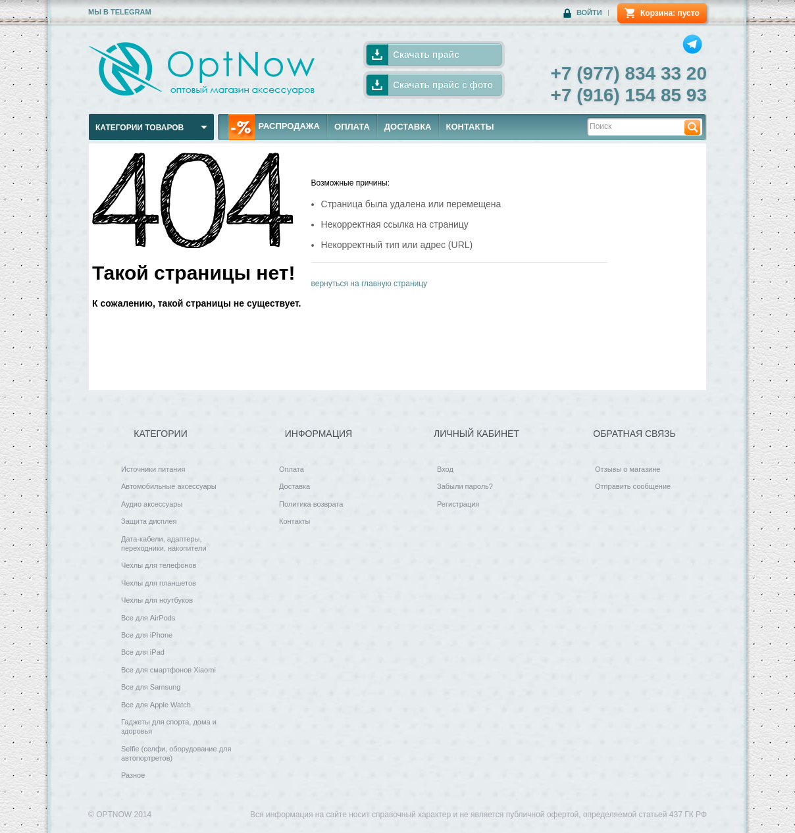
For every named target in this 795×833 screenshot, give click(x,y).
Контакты (295, 521)
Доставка (294, 486)
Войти (589, 12)
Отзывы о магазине (627, 469)
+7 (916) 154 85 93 (629, 95)
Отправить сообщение (633, 486)
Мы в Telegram (119, 12)
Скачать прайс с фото (443, 85)
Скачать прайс (426, 54)
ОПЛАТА (352, 127)
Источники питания (153, 469)
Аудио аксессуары (151, 504)
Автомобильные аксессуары (169, 486)
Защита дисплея (149, 521)
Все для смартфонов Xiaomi (168, 670)
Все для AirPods (148, 618)
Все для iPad (143, 652)
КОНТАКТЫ (470, 127)
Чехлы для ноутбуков (157, 600)
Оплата (291, 469)
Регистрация (458, 504)
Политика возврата (311, 504)
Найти (692, 126)
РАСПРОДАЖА (274, 127)
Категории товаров (139, 127)
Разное (133, 775)
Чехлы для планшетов (158, 583)
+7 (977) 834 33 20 (629, 73)
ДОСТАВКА (408, 127)
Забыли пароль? (465, 486)
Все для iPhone (146, 635)
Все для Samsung (150, 687)
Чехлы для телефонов (158, 565)
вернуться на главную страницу (369, 283)
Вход (445, 469)
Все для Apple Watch (156, 705)
